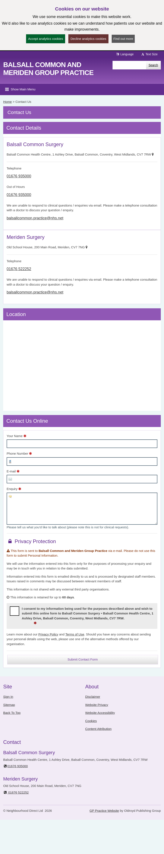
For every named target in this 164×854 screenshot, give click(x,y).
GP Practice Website (104, 810)
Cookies (91, 721)
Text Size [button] (149, 54)
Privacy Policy (48, 634)
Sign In (8, 696)
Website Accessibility (100, 713)
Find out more (123, 38)
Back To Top (11, 713)
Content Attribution (98, 729)
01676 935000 (19, 176)
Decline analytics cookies (88, 38)
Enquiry (12, 489)
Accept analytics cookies (45, 38)
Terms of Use (74, 634)
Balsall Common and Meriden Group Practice (48, 68)
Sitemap (9, 705)
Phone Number (17, 453)
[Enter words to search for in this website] (129, 65)
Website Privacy (96, 705)
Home (7, 101)
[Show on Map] (153, 154)
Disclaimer (92, 696)
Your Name (15, 436)
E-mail (11, 471)
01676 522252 (19, 269)
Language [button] (125, 54)
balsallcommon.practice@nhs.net (35, 218)
